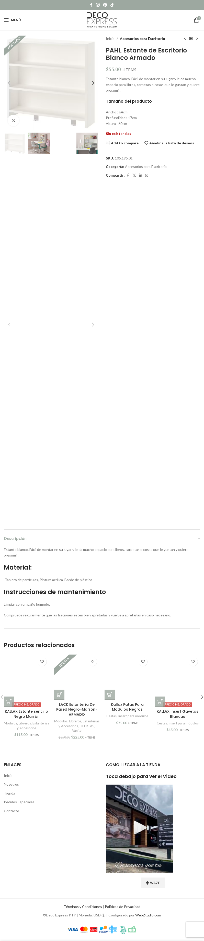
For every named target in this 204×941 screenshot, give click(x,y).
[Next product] (197, 39)
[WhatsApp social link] (147, 175)
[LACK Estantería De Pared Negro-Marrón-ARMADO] (76, 677)
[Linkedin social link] (141, 175)
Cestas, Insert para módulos (127, 716)
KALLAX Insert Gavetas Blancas (177, 714)
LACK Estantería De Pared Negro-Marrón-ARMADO (76, 709)
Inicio (110, 38)
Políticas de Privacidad (122, 906)
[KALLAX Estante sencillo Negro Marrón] (26, 681)
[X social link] (134, 175)
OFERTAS (87, 726)
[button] (9, 83)
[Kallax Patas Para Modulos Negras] (127, 677)
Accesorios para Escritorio (142, 38)
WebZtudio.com (148, 915)
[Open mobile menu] (12, 20)
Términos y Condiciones (83, 906)
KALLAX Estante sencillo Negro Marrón (26, 714)
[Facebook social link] (91, 5)
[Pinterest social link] (105, 5)
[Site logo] (102, 19)
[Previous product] (185, 39)
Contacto (11, 811)
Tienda (9, 793)
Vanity (77, 731)
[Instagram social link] (97, 5)
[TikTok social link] (112, 5)
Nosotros (11, 784)
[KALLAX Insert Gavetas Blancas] (177, 681)
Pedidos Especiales (19, 802)
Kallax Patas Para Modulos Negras (127, 707)
